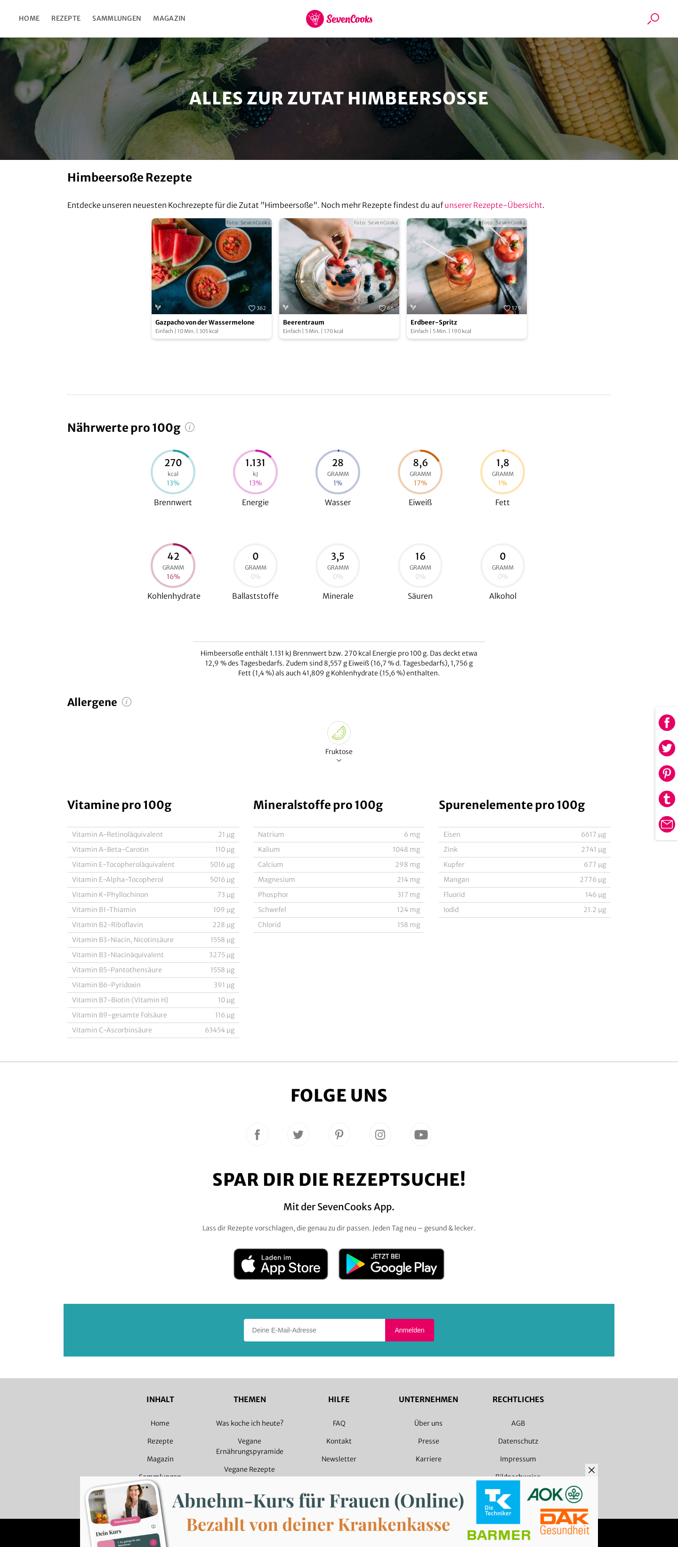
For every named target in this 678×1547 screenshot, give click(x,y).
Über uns (428, 1423)
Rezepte (66, 18)
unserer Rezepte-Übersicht (493, 205)
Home (29, 18)
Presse (428, 1441)
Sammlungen (116, 18)
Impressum (518, 1459)
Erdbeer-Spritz (434, 322)
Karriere (429, 1459)
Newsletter (339, 1459)
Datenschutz (518, 1441)
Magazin (169, 18)
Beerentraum (303, 322)
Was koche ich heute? (249, 1423)
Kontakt (339, 1441)
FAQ (339, 1423)
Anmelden (409, 1330)
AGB (518, 1423)
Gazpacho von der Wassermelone (205, 322)
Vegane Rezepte (249, 1469)
